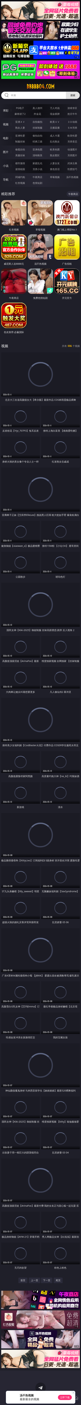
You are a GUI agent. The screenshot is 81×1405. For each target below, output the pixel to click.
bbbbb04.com (40, 86)
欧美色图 (55, 149)
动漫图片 (72, 149)
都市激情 (20, 163)
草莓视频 (55, 177)
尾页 (58, 1280)
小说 (5, 166)
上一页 (34, 1280)
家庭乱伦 (37, 163)
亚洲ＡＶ (20, 121)
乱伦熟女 (55, 141)
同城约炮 (20, 177)
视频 (5, 124)
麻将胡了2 (20, 114)
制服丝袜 (20, 141)
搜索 (72, 95)
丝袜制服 (37, 127)
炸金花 (37, 114)
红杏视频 (20, 183)
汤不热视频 (72, 177)
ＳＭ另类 (72, 127)
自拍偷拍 (37, 121)
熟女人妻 (20, 127)
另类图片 (72, 155)
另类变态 (72, 141)
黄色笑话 (55, 169)
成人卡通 (55, 135)
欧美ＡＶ (55, 121)
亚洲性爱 (20, 135)
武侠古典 (72, 163)
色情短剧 (37, 183)
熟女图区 (55, 155)
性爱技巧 (72, 169)
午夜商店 (37, 177)
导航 (5, 179)
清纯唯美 (37, 155)
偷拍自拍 (37, 135)
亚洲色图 (37, 149)
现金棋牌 (55, 114)
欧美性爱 (72, 135)
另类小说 (37, 169)
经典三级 (37, 141)
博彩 (5, 110)
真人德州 (37, 108)
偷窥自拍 (20, 149)
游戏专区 (72, 108)
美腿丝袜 (20, 155)
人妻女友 (55, 163)
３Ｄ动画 (72, 121)
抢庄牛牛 (72, 114)
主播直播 (55, 127)
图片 (5, 152)
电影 (5, 138)
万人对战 (55, 108)
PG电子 (20, 108)
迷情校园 (20, 169)
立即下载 (65, 1397)
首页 (22, 1280)
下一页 (46, 1280)
